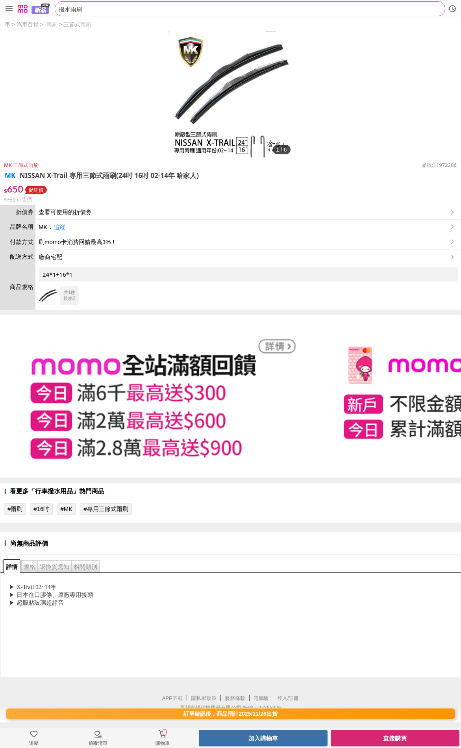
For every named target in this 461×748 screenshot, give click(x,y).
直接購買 (395, 738)
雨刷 (51, 24)
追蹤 (59, 227)
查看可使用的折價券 (247, 212)
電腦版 (261, 698)
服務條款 (235, 698)
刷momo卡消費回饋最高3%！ (78, 242)
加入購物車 (263, 738)
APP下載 (172, 698)
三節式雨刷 (77, 24)
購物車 (163, 743)
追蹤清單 (98, 743)
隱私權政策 (204, 698)
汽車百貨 (28, 24)
